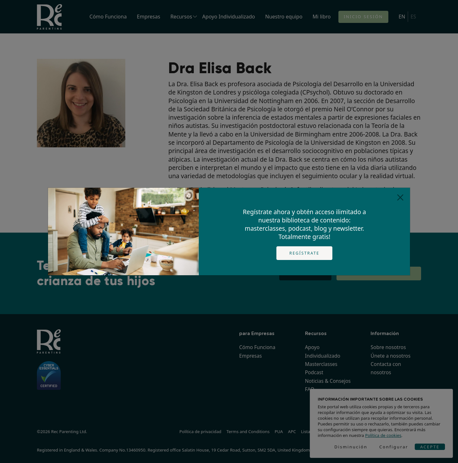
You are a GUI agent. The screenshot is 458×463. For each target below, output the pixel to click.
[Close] (400, 197)
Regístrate (304, 253)
